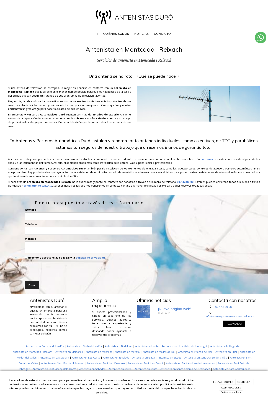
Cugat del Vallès (28, 363)
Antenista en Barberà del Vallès (44, 346)
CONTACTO (162, 33)
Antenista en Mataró (127, 352)
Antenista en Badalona (118, 346)
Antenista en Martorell (69, 352)
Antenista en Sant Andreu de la (231, 369)
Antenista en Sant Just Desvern (106, 363)
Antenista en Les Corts (86, 357)
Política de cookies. (231, 392)
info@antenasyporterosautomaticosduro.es (230, 316)
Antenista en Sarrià (120, 369)
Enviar (32, 285)
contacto (46, 185)
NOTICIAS (141, 33)
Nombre (30, 209)
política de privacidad (90, 257)
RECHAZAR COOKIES (222, 381)
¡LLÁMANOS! (234, 323)
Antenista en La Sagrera (54, 357)
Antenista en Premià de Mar (195, 352)
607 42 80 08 (223, 306)
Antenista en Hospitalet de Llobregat (184, 346)
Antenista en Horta (147, 346)
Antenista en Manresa (99, 352)
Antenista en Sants (146, 369)
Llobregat (24, 369)
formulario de (31, 185)
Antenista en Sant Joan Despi (145, 363)
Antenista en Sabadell (92, 369)
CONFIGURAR (244, 381)
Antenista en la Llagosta (224, 346)
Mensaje (30, 238)
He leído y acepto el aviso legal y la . (65, 257)
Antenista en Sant (240, 357)
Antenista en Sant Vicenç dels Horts (54, 369)
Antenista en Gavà (143, 357)
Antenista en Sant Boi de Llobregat (62, 363)
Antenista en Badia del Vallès (84, 346)
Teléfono (31, 224)
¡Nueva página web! (174, 308)
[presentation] (52, 270)
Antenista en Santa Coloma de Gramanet (185, 369)
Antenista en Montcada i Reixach (32, 352)
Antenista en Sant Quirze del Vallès (205, 357)
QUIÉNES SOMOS (116, 33)
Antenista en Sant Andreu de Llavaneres (190, 363)
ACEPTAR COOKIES (231, 387)
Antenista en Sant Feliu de (233, 363)
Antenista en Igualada (116, 357)
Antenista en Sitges (169, 357)
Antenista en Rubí (226, 352)
